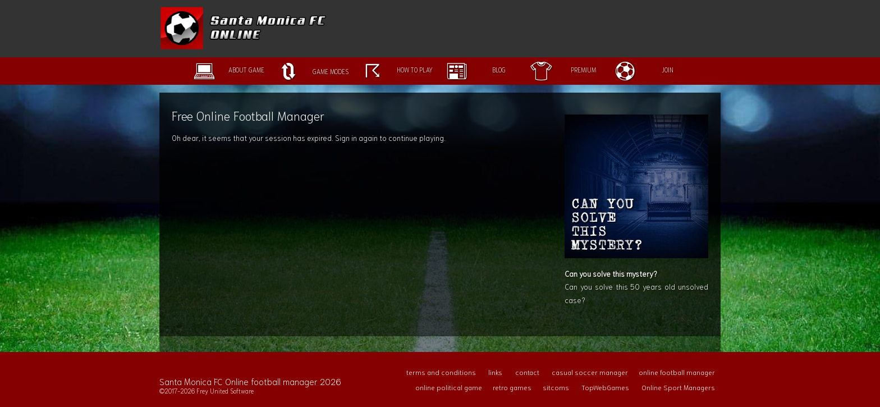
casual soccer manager (590, 372)
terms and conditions (441, 372)
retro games (512, 387)
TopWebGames (605, 387)
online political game (448, 387)
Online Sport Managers (678, 387)
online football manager (677, 372)
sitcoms (556, 387)
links (495, 372)
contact (527, 372)
